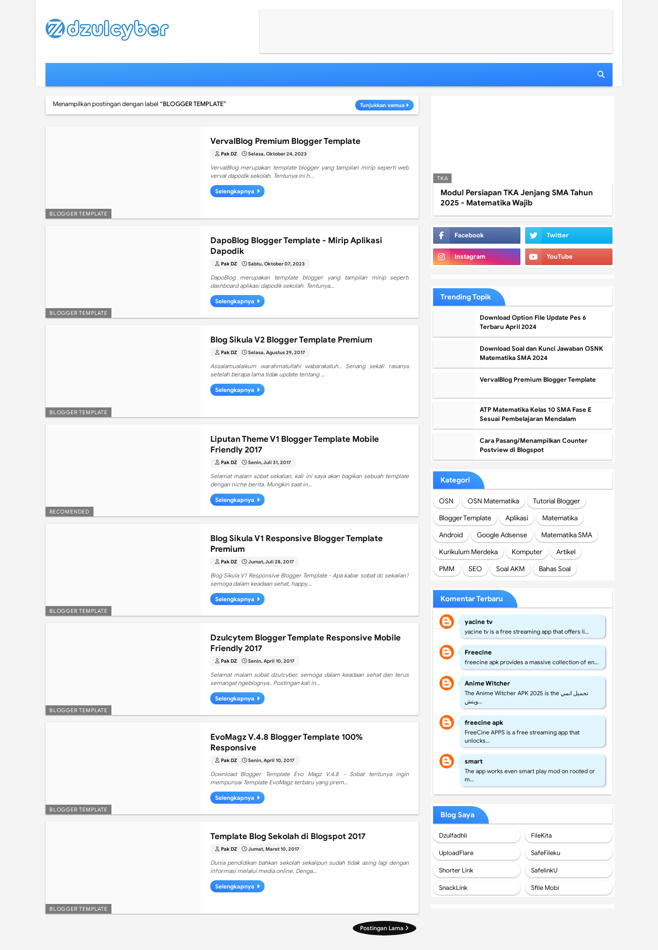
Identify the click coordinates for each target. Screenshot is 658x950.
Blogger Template (465, 518)
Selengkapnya (234, 191)
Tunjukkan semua (382, 105)
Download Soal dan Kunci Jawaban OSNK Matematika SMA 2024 (541, 353)
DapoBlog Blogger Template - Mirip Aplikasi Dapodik (296, 245)
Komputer (527, 551)
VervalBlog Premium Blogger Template (285, 141)
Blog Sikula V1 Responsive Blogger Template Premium (296, 543)
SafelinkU (544, 870)
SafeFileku (545, 853)
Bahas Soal (555, 568)
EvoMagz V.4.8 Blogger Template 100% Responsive (286, 742)
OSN (446, 501)
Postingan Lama (382, 928)
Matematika (560, 518)
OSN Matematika (493, 501)
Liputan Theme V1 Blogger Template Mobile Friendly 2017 (294, 444)
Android (451, 534)
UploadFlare (456, 853)
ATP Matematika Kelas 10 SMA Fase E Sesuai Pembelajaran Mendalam (536, 414)
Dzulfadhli (453, 835)
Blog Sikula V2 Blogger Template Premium (291, 340)
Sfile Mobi (545, 888)
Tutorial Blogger (556, 501)
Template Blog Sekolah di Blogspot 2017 (287, 836)
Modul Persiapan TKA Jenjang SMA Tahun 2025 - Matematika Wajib (516, 198)
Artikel (566, 551)
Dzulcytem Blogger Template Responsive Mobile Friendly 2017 (305, 643)
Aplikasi (516, 518)
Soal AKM (510, 568)
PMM (446, 568)
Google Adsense (502, 534)
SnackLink (453, 888)
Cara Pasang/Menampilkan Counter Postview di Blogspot (534, 445)
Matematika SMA (566, 534)
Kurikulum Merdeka (468, 551)
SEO (475, 568)
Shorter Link (456, 870)
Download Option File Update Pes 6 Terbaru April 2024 (533, 322)
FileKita (541, 835)
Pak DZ (229, 154)
